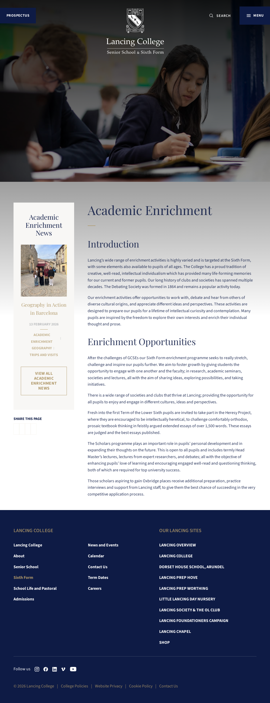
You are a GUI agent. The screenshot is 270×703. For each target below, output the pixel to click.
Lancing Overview (177, 545)
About (19, 556)
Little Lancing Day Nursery (187, 599)
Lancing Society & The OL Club (189, 610)
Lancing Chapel (175, 631)
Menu (258, 15)
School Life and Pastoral (35, 588)
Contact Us (97, 567)
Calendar (96, 556)
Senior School (26, 567)
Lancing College (28, 545)
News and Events (103, 545)
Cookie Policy (140, 686)
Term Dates (98, 577)
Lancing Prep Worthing (183, 588)
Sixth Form (23, 577)
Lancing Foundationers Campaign (193, 621)
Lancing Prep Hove (178, 577)
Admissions (24, 599)
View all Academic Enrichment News (44, 381)
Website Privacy (108, 686)
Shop (164, 642)
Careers (94, 588)
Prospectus (18, 15)
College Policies (74, 686)
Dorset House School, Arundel (191, 567)
